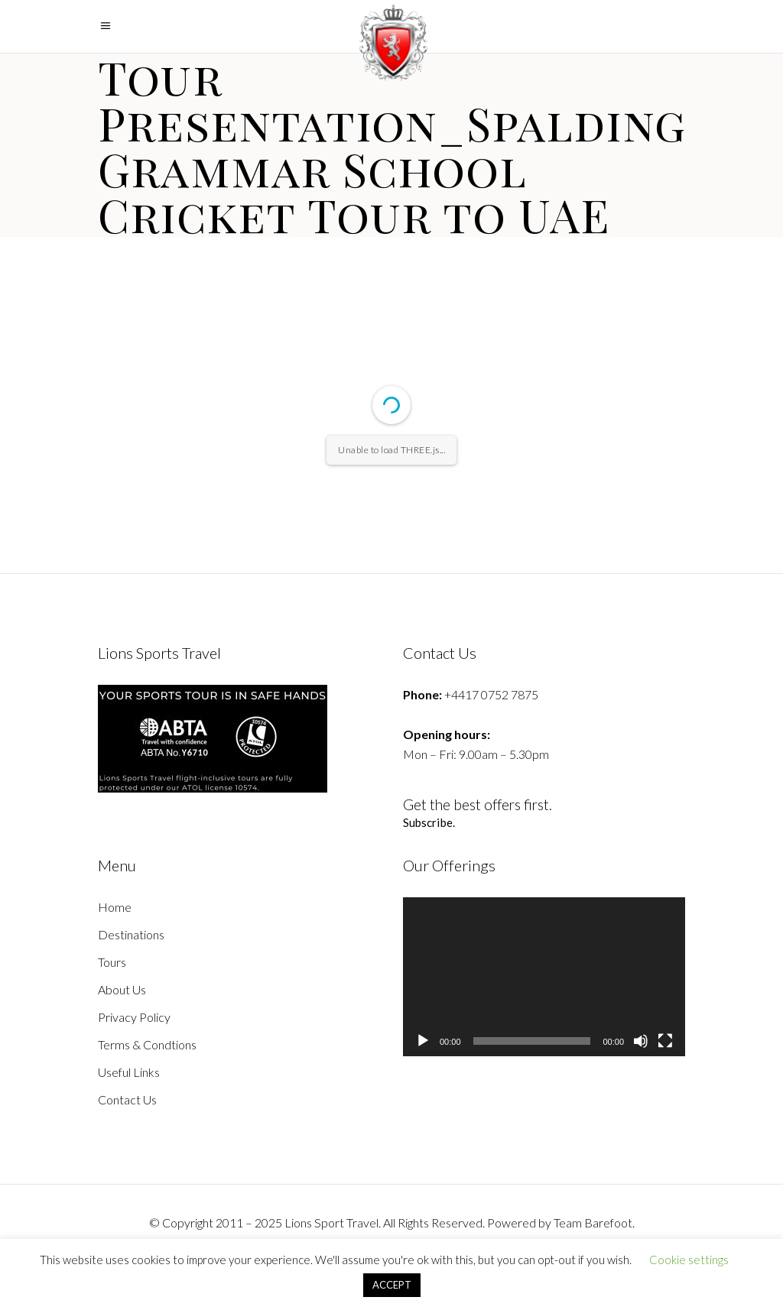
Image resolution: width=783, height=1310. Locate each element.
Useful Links (129, 1072)
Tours (112, 962)
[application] (544, 976)
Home (115, 907)
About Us (122, 989)
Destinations (131, 934)
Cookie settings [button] (689, 1259)
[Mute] (640, 1041)
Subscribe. (429, 822)
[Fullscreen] (665, 1041)
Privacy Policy (134, 1017)
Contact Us (127, 1099)
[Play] (422, 1041)
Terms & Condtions (147, 1044)
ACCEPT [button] (391, 1285)
